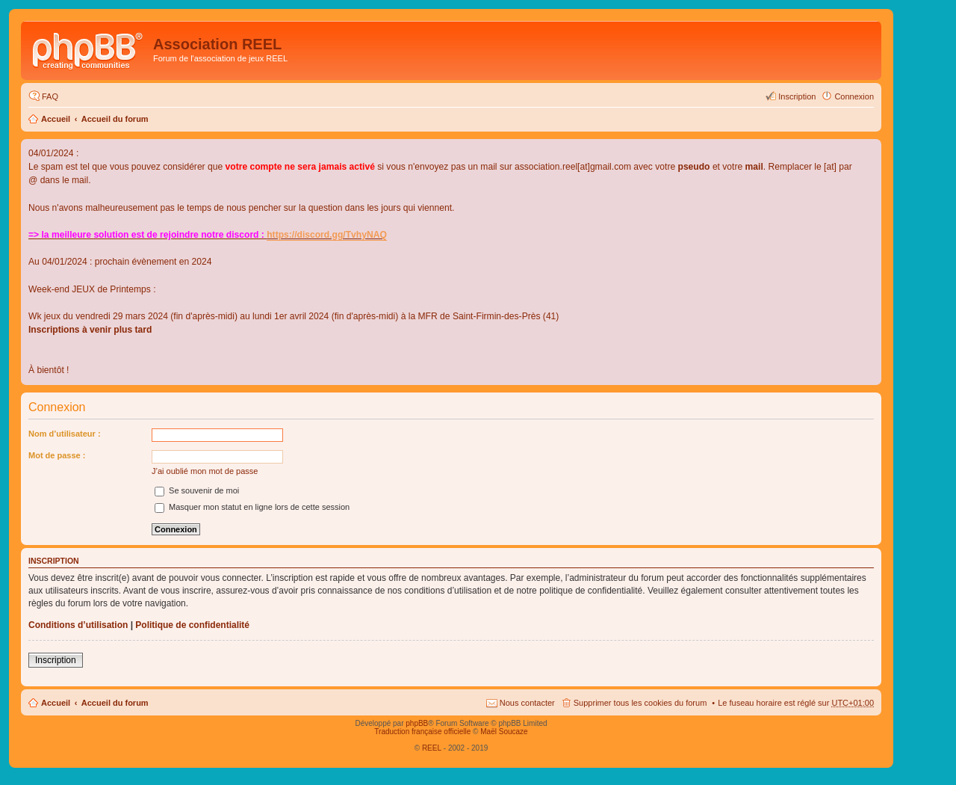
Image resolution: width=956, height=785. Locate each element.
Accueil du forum (115, 118)
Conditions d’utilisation (78, 625)
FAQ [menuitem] (50, 96)
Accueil (55, 118)
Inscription (55, 660)
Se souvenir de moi (197, 490)
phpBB (417, 723)
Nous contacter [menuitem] (527, 702)
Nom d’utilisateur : (64, 433)
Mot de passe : (56, 455)
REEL (431, 748)
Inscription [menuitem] (797, 96)
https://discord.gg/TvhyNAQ (327, 235)
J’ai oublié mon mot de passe (205, 471)
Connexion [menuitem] (854, 96)
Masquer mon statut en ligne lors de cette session (252, 506)
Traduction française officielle (422, 731)
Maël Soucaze (503, 731)
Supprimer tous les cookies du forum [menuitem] (640, 702)
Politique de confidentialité (192, 625)
